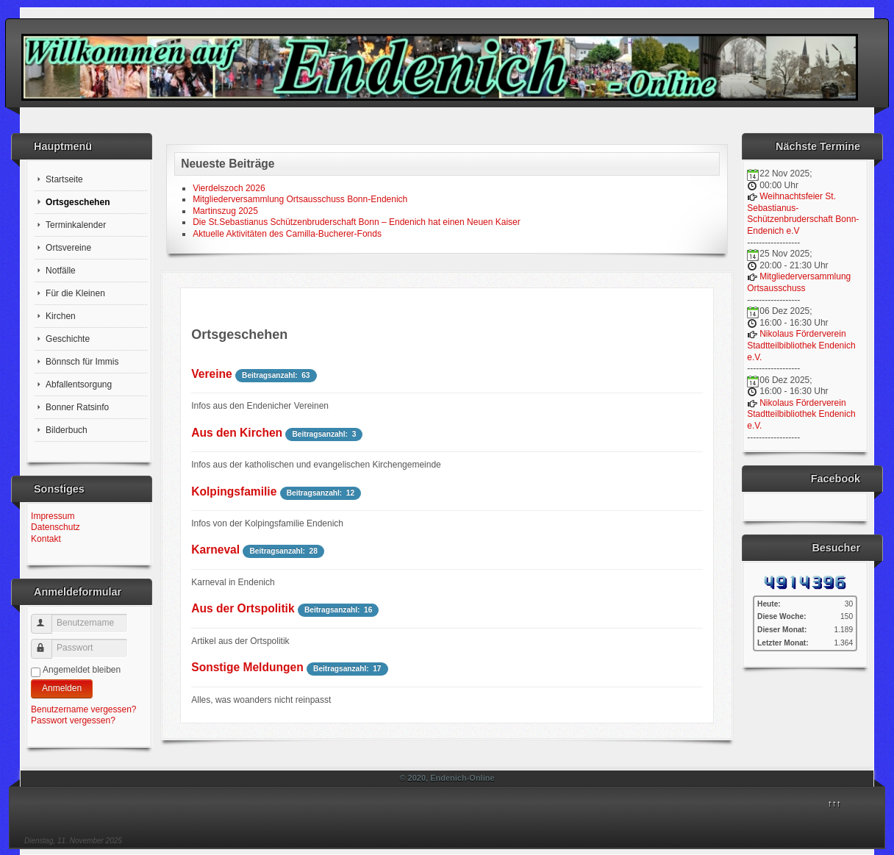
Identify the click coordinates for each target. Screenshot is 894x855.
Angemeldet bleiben (82, 670)
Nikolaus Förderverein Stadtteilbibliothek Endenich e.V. (801, 345)
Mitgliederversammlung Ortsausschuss (799, 282)
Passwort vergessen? (73, 720)
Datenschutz (55, 527)
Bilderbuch (66, 430)
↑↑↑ (834, 803)
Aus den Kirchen (236, 432)
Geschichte (68, 339)
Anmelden (62, 688)
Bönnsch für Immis (82, 362)
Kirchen (61, 316)
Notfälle (61, 270)
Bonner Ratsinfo (77, 407)
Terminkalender (76, 225)
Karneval (215, 549)
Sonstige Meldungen (247, 667)
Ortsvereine (68, 248)
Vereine (211, 374)
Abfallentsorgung (79, 384)
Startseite (64, 179)
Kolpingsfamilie (233, 491)
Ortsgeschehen (78, 202)
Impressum (52, 516)
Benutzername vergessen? (83, 709)
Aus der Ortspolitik (242, 608)
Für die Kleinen (75, 293)
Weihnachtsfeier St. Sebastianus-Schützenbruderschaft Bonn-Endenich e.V (803, 213)
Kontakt (46, 539)
